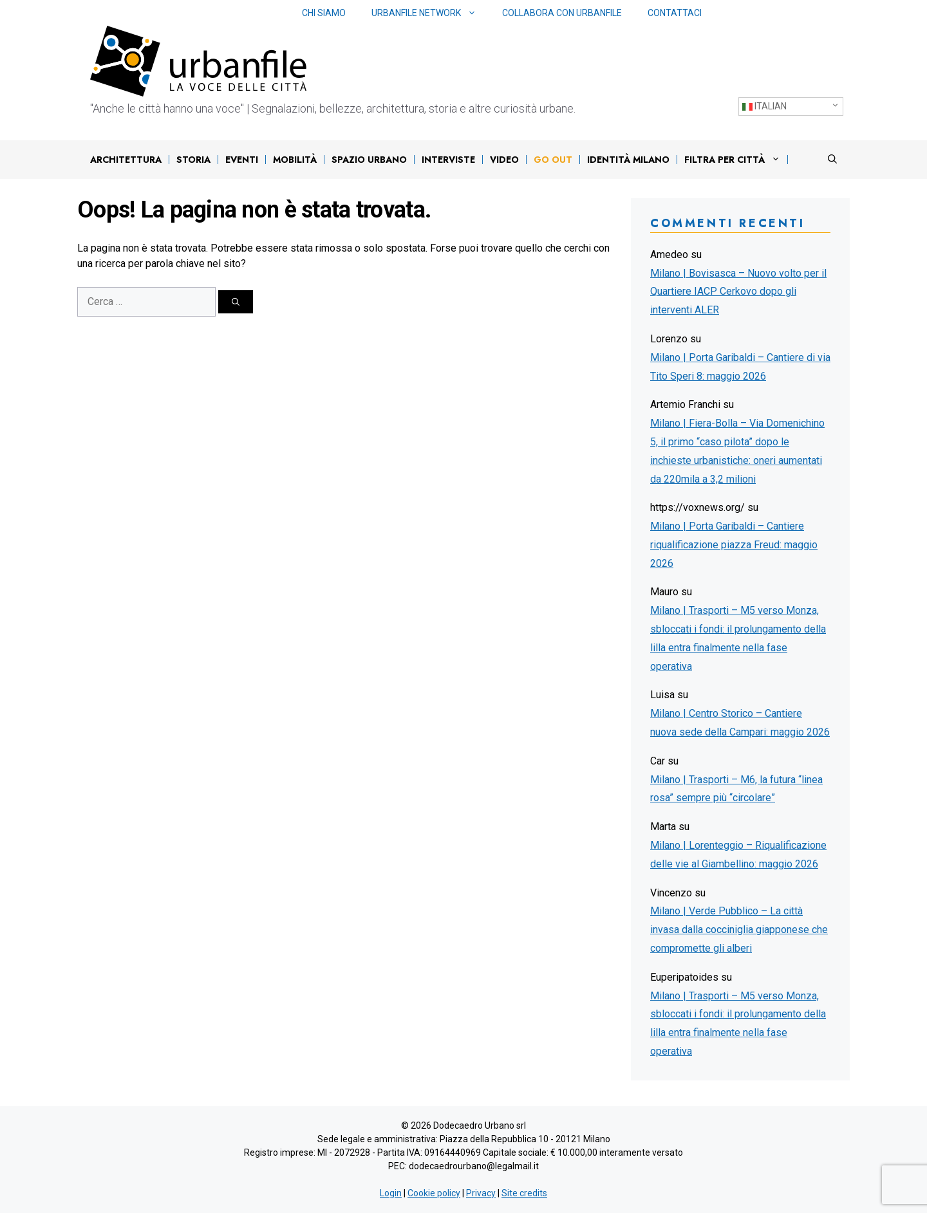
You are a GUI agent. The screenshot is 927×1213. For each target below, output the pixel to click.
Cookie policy (433, 1193)
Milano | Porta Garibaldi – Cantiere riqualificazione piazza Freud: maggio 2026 (734, 544)
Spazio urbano (369, 159)
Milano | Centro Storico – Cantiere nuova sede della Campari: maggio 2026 (740, 722)
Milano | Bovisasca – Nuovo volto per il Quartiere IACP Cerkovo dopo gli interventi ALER (738, 292)
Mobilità (295, 159)
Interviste (448, 159)
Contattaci (675, 13)
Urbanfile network (430, 13)
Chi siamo (324, 13)
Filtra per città (735, 159)
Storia (193, 159)
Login (391, 1193)
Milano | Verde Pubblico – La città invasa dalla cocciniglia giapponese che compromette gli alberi (739, 929)
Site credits (524, 1193)
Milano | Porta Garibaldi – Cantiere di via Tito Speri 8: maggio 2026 (740, 366)
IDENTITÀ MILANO (628, 159)
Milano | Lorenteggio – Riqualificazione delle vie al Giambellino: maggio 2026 (738, 854)
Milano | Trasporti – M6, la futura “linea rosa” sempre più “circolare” (736, 788)
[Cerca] (235, 301)
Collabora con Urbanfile (562, 13)
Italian (764, 106)
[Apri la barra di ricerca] (832, 159)
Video (504, 159)
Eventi (241, 159)
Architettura (126, 159)
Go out (553, 159)
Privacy (481, 1193)
